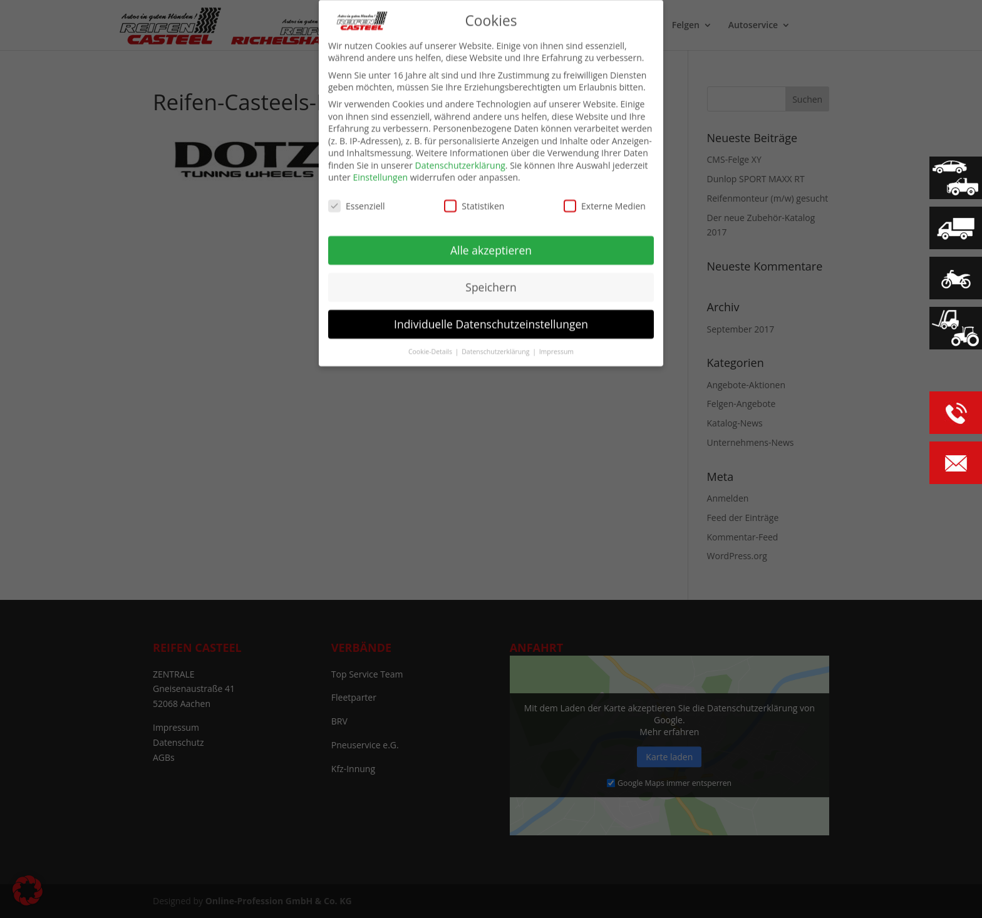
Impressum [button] (556, 346)
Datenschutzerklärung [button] (496, 346)
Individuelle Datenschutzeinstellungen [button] (491, 318)
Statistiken (474, 201)
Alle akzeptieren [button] (491, 244)
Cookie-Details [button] (431, 346)
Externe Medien (605, 201)
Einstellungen (380, 172)
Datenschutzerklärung (460, 160)
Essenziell (356, 201)
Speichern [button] (490, 281)
